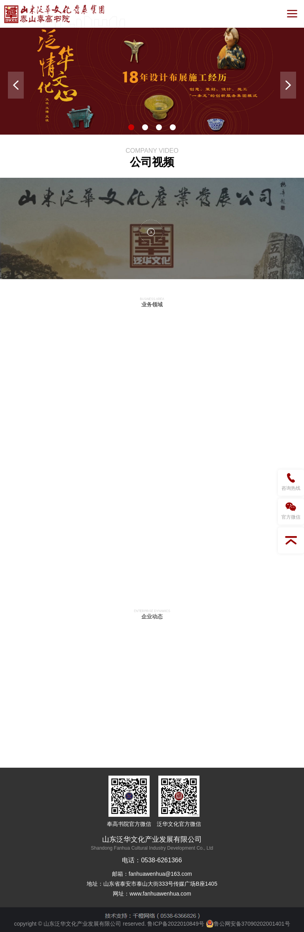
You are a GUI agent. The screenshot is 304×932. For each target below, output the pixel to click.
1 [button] (131, 127)
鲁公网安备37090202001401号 (248, 924)
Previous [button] (16, 85)
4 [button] (173, 127)
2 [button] (145, 127)
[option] (152, 81)
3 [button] (159, 127)
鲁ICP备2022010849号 (175, 924)
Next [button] (288, 85)
